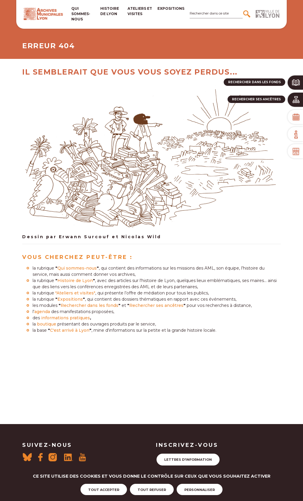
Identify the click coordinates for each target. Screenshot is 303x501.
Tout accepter (103, 490)
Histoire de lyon (109, 11)
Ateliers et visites (140, 11)
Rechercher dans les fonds (89, 305)
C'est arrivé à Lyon (69, 330)
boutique (46, 324)
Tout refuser (152, 490)
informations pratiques (65, 317)
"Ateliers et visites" (75, 293)
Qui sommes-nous (80, 13)
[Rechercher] (248, 14)
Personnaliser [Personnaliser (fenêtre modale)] (199, 490)
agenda (42, 311)
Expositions (170, 8)
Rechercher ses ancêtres (156, 305)
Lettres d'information (188, 459)
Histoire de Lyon (75, 280)
